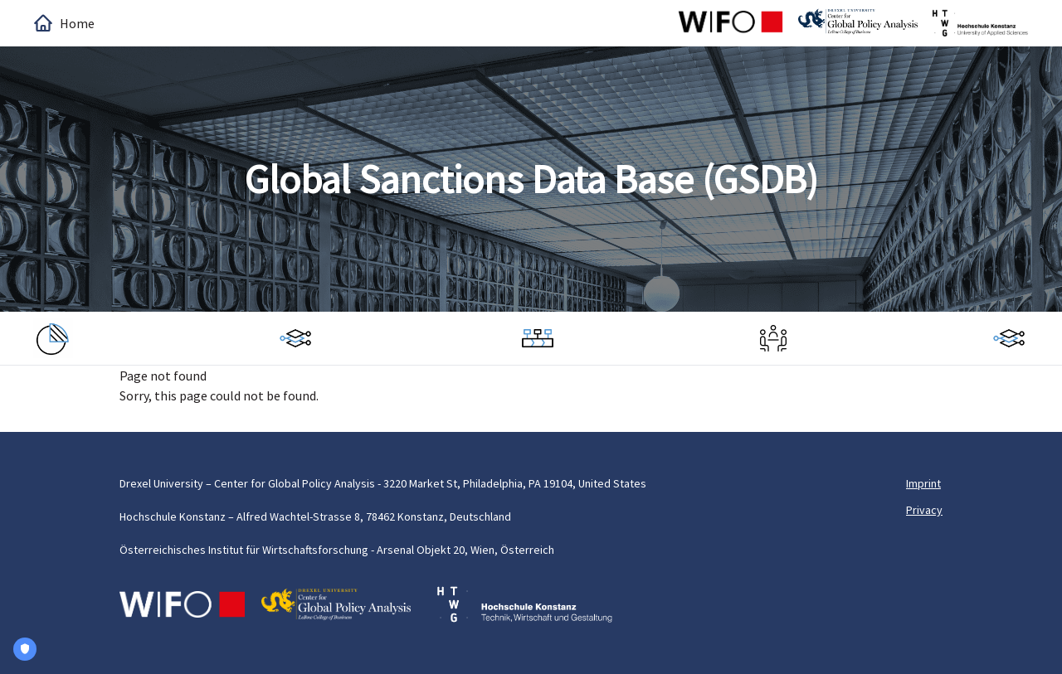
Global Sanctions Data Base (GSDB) (531, 179)
